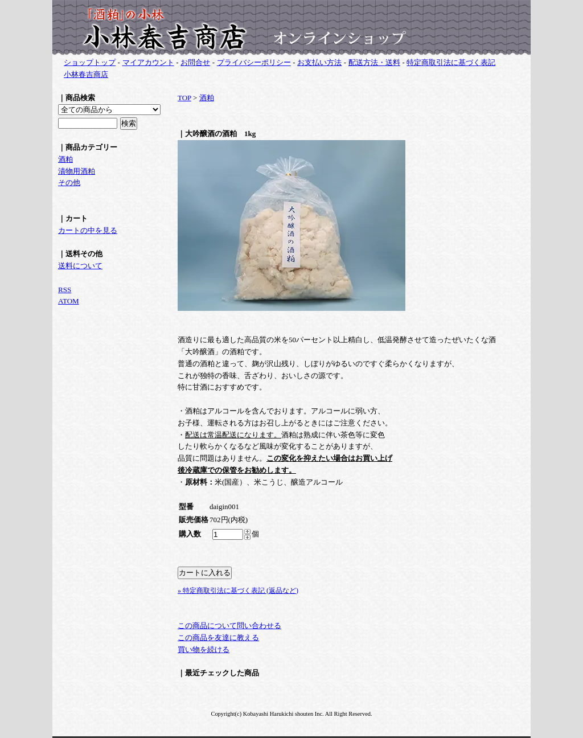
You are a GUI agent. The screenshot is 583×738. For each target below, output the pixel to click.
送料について (80, 265)
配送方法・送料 (374, 62)
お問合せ (195, 62)
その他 (69, 182)
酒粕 (65, 159)
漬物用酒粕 (76, 171)
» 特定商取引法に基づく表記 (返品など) (238, 590)
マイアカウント (148, 62)
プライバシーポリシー (254, 62)
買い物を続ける (203, 649)
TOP (184, 97)
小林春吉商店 (86, 74)
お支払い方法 (319, 62)
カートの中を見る (87, 230)
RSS (64, 289)
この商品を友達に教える (218, 637)
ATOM (68, 301)
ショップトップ (90, 62)
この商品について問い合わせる (229, 625)
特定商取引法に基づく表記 (451, 62)
